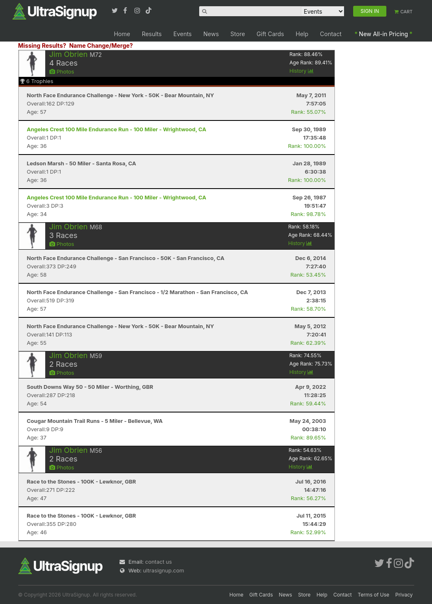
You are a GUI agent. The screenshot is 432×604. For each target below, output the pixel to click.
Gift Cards (270, 33)
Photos (61, 71)
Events (182, 33)
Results (152, 33)
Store (237, 33)
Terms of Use (373, 595)
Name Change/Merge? (101, 45)
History (302, 71)
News (211, 33)
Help (302, 33)
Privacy (404, 595)
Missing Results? (42, 45)
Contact (331, 33)
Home (122, 33)
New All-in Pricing (383, 33)
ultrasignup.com (163, 570)
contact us (158, 561)
